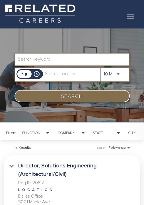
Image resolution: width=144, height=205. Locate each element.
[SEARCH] (72, 96)
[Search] (72, 96)
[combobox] (69, 59)
